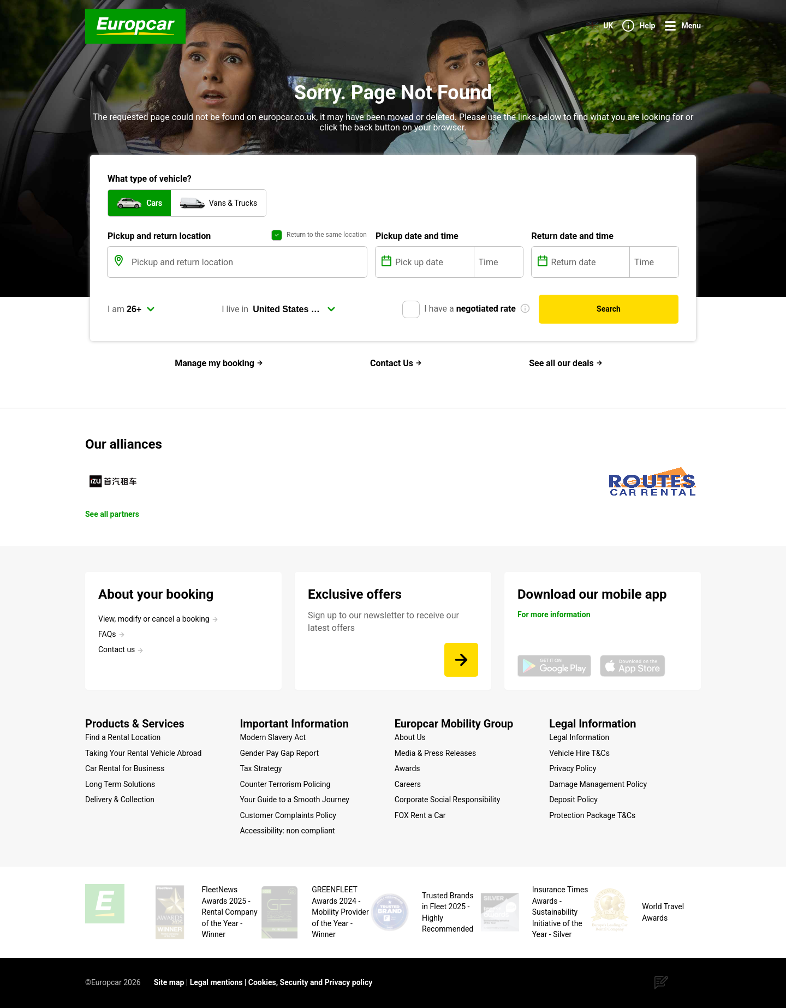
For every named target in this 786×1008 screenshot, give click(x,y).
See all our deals (566, 363)
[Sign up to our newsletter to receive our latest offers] (461, 660)
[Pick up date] (433, 262)
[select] (140, 309)
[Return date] (589, 262)
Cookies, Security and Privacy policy (310, 982)
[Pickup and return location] (248, 262)
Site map (169, 982)
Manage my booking (219, 363)
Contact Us (396, 363)
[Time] (498, 262)
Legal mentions (216, 982)
